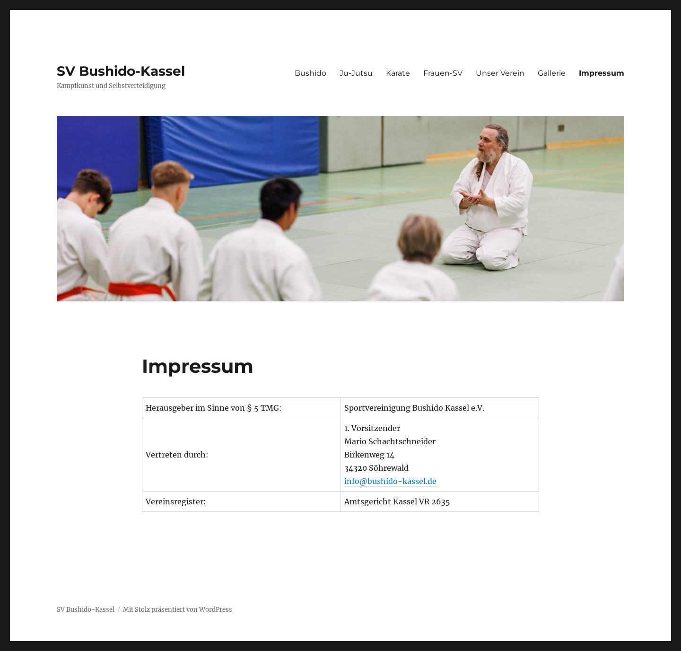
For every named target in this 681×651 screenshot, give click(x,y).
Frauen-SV (443, 73)
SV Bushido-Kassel (121, 71)
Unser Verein (500, 73)
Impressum (601, 73)
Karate (398, 73)
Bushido (310, 73)
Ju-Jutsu (356, 73)
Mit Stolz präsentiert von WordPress (177, 610)
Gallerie (552, 73)
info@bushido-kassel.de (390, 481)
